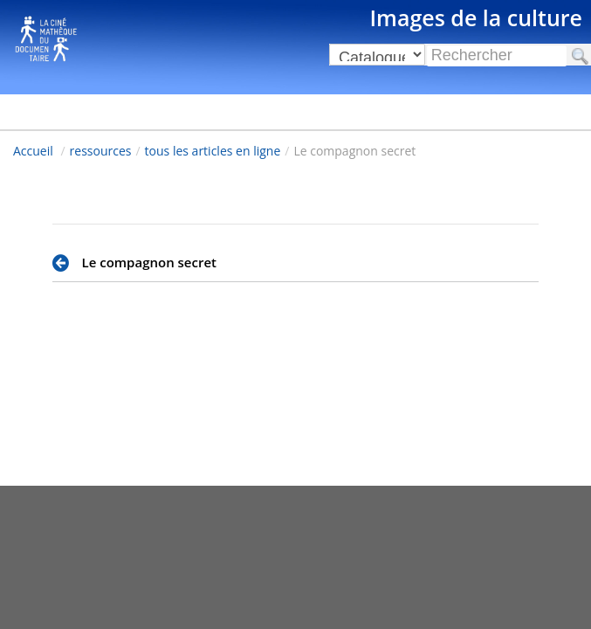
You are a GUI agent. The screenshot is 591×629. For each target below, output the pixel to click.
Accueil (33, 150)
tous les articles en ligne (213, 150)
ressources (101, 150)
